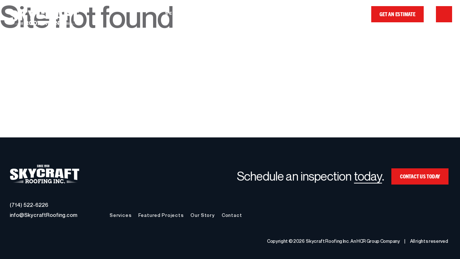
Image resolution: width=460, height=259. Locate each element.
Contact (342, 13)
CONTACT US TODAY (420, 176)
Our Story (300, 13)
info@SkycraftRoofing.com (43, 215)
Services (179, 13)
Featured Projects (239, 13)
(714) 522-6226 (29, 204)
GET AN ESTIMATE (397, 13)
